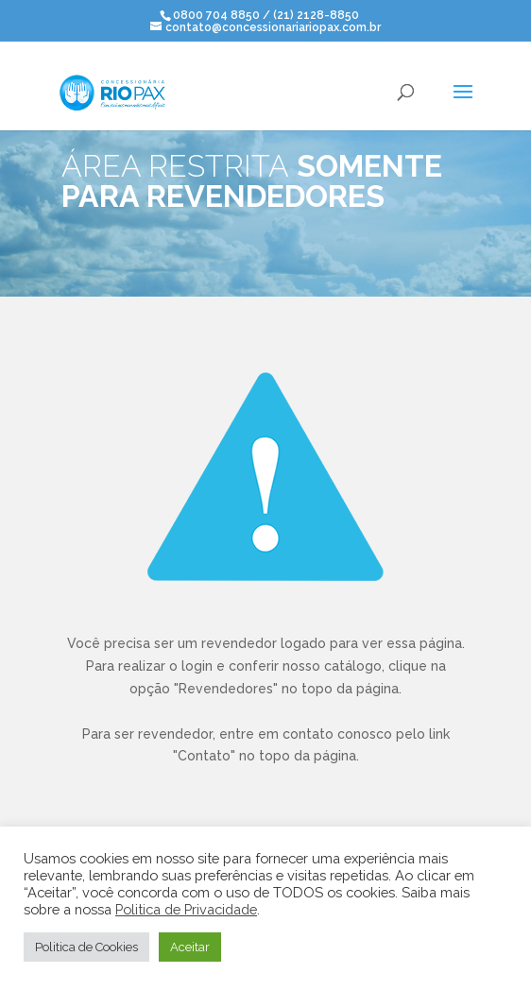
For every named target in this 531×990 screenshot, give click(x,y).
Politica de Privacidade (186, 909)
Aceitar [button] (190, 947)
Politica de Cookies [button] (86, 947)
